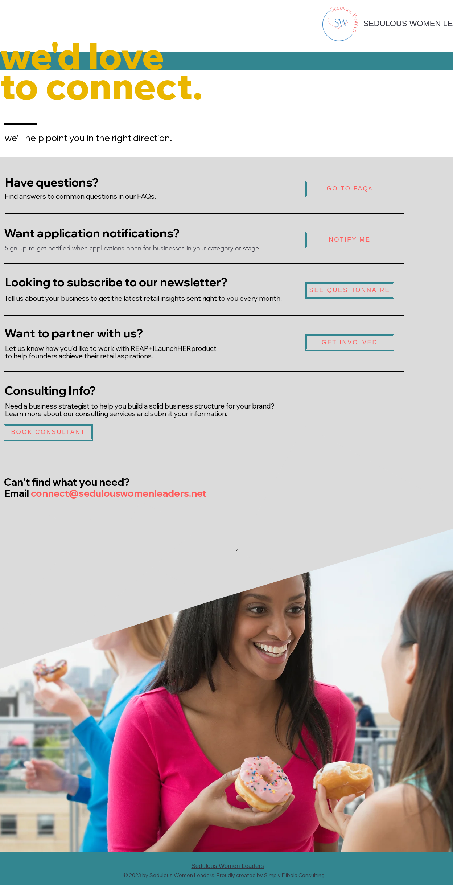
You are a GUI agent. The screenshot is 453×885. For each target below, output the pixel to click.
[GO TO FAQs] (349, 189)
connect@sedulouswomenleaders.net (118, 493)
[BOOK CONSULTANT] (48, 432)
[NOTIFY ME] (349, 240)
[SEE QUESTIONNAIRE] (349, 290)
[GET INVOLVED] (349, 342)
